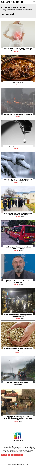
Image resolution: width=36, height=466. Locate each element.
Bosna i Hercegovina (16, 216)
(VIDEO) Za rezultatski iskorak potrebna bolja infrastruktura (18, 281)
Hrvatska (16, 182)
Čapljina (16, 421)
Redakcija (21, 148)
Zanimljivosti (17, 51)
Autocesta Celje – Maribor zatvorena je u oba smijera (18, 114)
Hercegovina (16, 148)
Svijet (17, 116)
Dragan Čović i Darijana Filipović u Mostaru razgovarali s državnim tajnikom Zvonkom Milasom (18, 213)
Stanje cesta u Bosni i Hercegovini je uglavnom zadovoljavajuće (18, 383)
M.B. (21, 51)
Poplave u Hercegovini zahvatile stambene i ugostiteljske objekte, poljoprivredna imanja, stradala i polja (18, 418)
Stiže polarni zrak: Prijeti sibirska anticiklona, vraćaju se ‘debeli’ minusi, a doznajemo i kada (18, 180)
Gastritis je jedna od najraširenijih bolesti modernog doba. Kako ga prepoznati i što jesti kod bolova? (18, 49)
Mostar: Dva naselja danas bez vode (18, 147)
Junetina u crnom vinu (18, 82)
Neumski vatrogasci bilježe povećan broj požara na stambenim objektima (18, 247)
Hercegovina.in (22, 352)
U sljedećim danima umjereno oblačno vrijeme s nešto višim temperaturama (18, 315)
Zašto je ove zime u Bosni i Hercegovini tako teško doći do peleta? (18, 349)
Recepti (17, 84)
